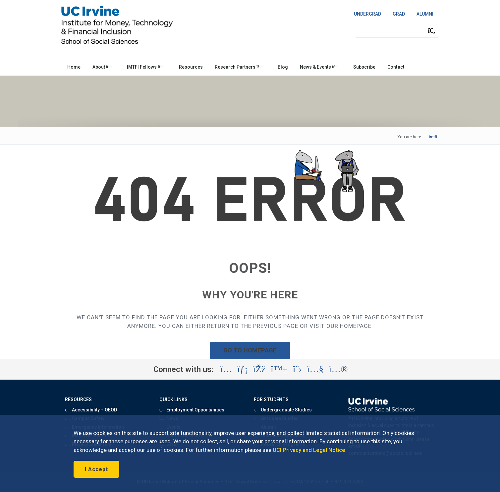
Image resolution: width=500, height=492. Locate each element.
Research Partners (238, 67)
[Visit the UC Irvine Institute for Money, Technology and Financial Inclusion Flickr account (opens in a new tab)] (338, 369)
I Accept (96, 469)
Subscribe (364, 67)
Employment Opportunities (191, 409)
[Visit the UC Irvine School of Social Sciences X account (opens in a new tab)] (297, 369)
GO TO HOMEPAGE (250, 350)
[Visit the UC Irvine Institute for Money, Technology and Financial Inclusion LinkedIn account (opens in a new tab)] (242, 369)
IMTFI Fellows (145, 67)
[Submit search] (431, 30)
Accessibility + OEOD (91, 409)
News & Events (319, 67)
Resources (191, 67)
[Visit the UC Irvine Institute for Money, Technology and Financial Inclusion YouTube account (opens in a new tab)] (315, 369)
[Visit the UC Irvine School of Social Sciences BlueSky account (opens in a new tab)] (279, 369)
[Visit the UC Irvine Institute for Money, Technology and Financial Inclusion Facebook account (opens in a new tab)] (259, 369)
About (102, 67)
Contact (395, 67)
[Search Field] (397, 30)
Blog (283, 67)
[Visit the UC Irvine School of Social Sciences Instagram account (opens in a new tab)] (226, 369)
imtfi (433, 136)
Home (74, 67)
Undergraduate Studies (283, 409)
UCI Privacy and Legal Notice (309, 450)
